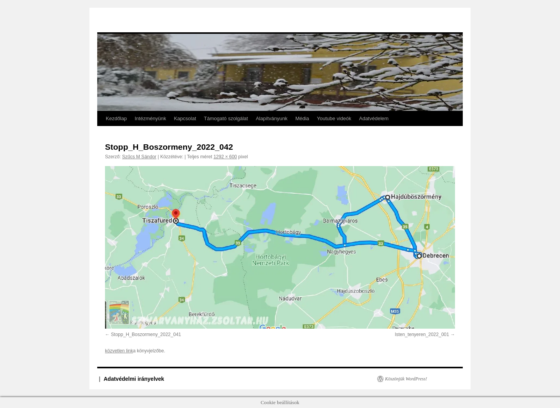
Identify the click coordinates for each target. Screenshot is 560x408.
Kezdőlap (116, 118)
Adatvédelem (373, 118)
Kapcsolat (185, 118)
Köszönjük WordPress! (406, 379)
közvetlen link (119, 351)
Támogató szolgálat (226, 118)
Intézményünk (150, 118)
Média (302, 118)
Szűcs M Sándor (139, 156)
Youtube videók (334, 118)
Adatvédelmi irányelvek (134, 379)
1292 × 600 (225, 156)
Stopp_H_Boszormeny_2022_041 (146, 334)
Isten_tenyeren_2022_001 (422, 334)
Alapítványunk (272, 118)
